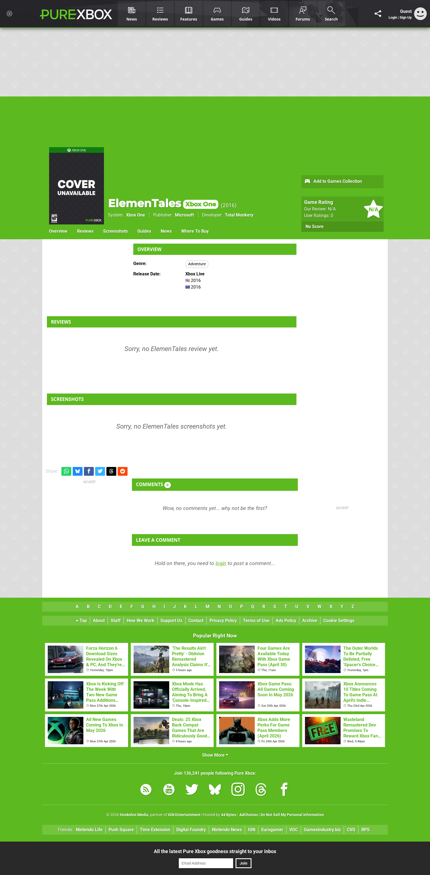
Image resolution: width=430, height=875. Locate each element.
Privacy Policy (223, 620)
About (99, 620)
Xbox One (135, 215)
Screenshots (115, 231)
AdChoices (248, 815)
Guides (144, 231)
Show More (215, 755)
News (166, 231)
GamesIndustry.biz (322, 829)
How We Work (140, 620)
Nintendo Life (89, 829)
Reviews (85, 231)
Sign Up (406, 17)
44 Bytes (228, 815)
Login (393, 17)
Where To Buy (195, 231)
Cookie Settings (338, 620)
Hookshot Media (134, 815)
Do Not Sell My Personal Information (292, 815)
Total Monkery (239, 215)
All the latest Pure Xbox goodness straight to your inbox (215, 851)
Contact (195, 620)
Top (81, 620)
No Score (314, 226)
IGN (251, 829)
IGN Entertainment (184, 815)
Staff (116, 620)
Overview (58, 231)
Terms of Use (256, 620)
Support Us (171, 620)
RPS (365, 829)
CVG (351, 829)
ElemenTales (163, 203)
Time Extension (155, 829)
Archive (309, 620)
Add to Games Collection (333, 182)
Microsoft (184, 215)
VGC (293, 829)
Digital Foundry (191, 829)
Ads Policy (286, 620)
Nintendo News (227, 829)
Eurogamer (272, 829)
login (221, 563)
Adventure (197, 264)
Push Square (121, 829)
